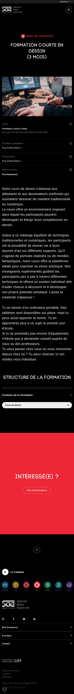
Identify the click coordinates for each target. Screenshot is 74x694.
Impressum (6, 674)
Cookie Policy (7, 677)
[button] (4, 689)
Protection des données (10, 671)
